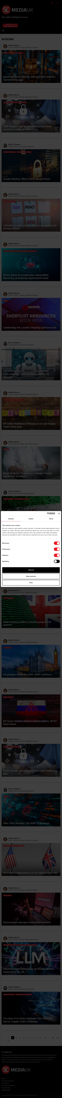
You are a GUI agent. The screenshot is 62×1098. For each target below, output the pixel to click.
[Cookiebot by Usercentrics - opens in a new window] (46, 513)
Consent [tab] (11, 519)
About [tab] (51, 519)
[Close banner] (59, 513)
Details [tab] (31, 519)
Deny (31, 582)
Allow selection (31, 576)
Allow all (31, 570)
